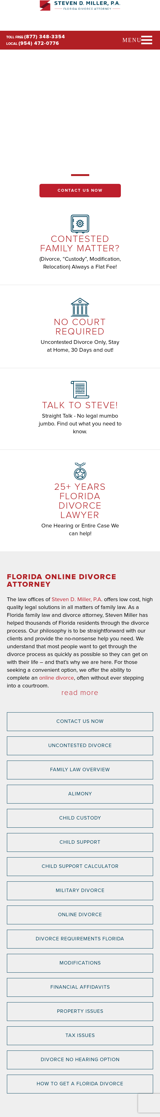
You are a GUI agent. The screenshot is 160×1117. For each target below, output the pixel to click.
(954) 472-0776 (38, 43)
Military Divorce (80, 890)
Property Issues (80, 1011)
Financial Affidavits (80, 987)
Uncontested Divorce (80, 745)
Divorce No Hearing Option (80, 1059)
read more (80, 693)
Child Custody (80, 817)
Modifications (80, 962)
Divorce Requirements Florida (80, 938)
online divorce (56, 678)
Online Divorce (80, 914)
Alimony (80, 793)
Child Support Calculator (80, 866)
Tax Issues (80, 1035)
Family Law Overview (80, 769)
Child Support (80, 842)
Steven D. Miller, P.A (76, 599)
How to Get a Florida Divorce (80, 1083)
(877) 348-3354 (44, 36)
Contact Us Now (80, 191)
